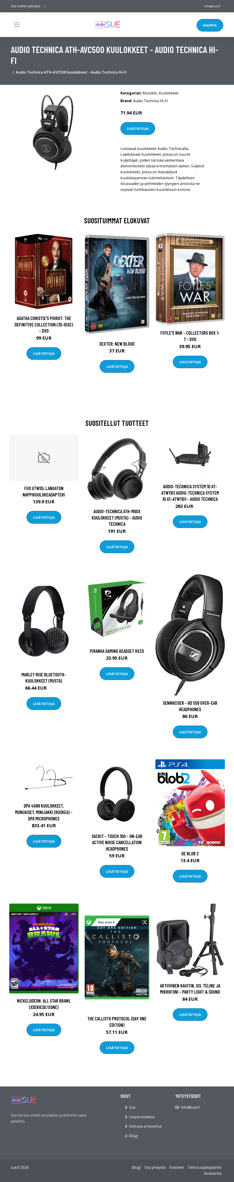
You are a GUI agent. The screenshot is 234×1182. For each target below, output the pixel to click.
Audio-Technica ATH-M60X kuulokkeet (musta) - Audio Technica (117, 517)
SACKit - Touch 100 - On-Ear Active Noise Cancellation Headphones (117, 842)
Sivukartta (212, 1173)
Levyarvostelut (141, 1116)
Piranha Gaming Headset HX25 (117, 651)
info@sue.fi (211, 6)
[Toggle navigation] (17, 24)
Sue (132, 1107)
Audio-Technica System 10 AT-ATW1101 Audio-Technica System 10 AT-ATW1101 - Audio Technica (190, 492)
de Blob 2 (190, 853)
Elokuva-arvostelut (145, 1126)
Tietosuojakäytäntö (204, 1167)
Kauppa (210, 25)
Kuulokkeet (168, 93)
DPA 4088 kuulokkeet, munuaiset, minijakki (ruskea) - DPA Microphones (43, 812)
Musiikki (150, 93)
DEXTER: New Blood (117, 344)
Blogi (133, 1135)
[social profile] (45, 6)
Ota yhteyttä (155, 1167)
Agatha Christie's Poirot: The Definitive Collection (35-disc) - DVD (44, 324)
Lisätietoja (138, 128)
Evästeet (176, 1167)
